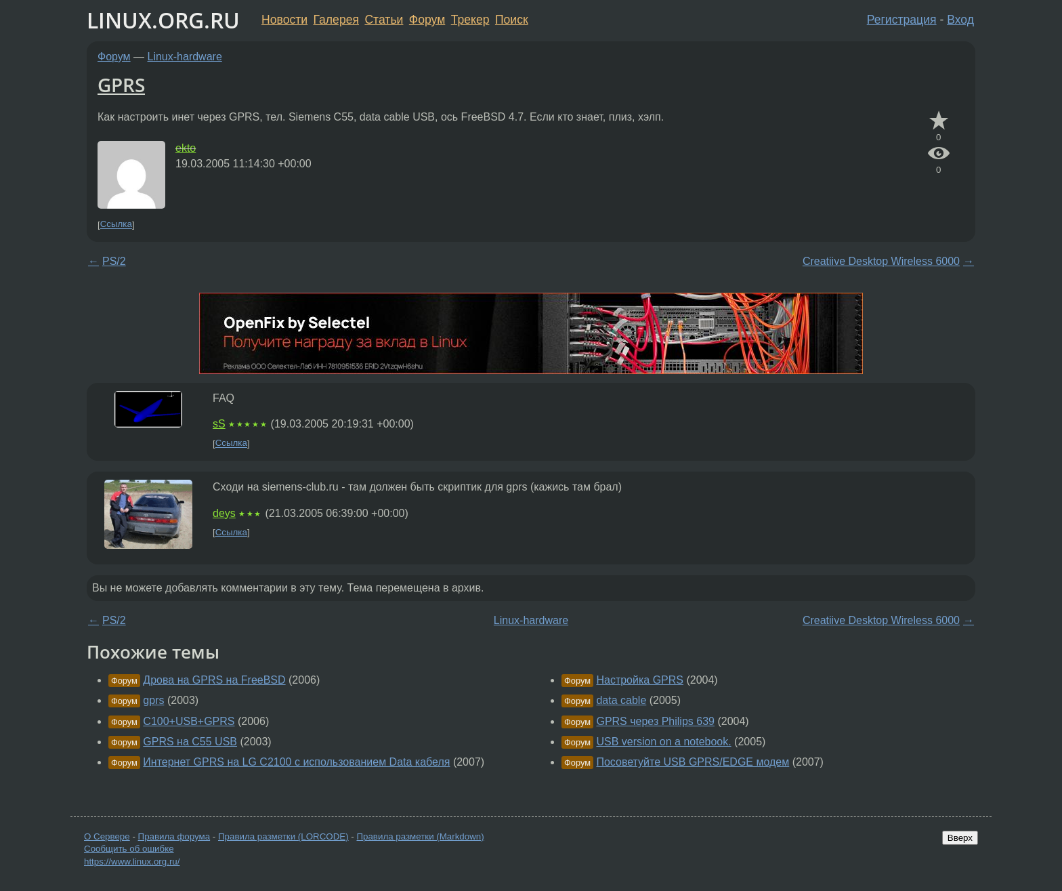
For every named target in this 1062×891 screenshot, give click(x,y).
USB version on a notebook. (663, 741)
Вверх (960, 838)
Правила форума (174, 836)
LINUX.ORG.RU (163, 20)
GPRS (121, 85)
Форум (427, 19)
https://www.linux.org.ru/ (131, 861)
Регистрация (902, 19)
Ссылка (116, 225)
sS (219, 424)
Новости (284, 19)
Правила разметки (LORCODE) (283, 836)
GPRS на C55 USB (190, 741)
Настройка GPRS (639, 680)
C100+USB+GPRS (188, 721)
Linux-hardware (185, 56)
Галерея (336, 19)
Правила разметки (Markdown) (420, 836)
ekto (185, 148)
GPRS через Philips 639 (655, 721)
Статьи (383, 19)
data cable (621, 700)
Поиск (511, 19)
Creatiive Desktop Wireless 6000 (881, 261)
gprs (153, 700)
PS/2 (114, 261)
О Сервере (107, 836)
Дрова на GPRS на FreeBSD (214, 680)
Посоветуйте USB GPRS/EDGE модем (692, 762)
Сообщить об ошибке (129, 849)
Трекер (470, 19)
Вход (960, 19)
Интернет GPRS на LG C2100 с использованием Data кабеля (296, 762)
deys (224, 513)
